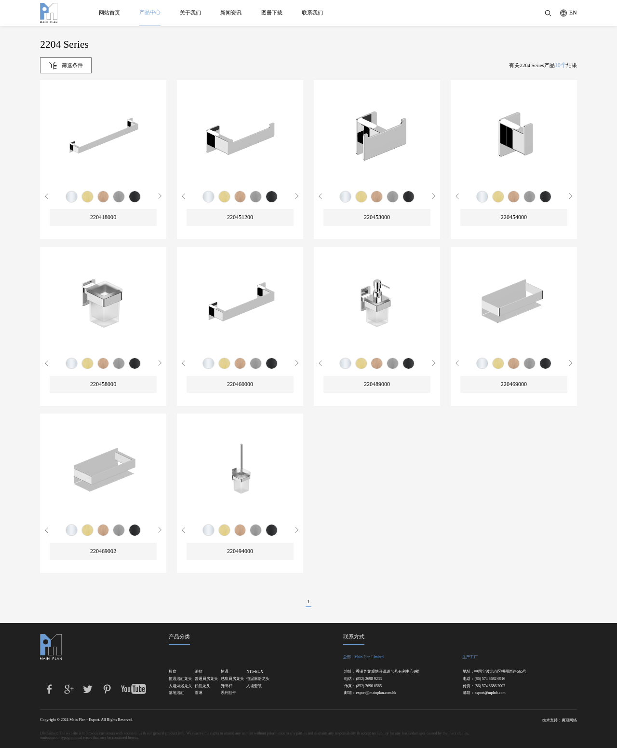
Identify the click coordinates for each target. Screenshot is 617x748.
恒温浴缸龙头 (177, 679)
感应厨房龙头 (229, 679)
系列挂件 (228, 693)
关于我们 (190, 12)
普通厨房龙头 (203, 679)
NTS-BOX (254, 672)
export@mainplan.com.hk (376, 693)
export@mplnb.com (489, 693)
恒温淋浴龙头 (254, 679)
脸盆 (172, 672)
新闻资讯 (231, 12)
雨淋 (198, 693)
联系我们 (312, 12)
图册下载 (271, 12)
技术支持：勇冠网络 (559, 720)
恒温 (224, 672)
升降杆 (226, 686)
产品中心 (150, 12)
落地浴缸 (176, 693)
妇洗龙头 (202, 686)
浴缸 (198, 672)
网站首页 (109, 12)
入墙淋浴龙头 (177, 686)
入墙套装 (254, 686)
